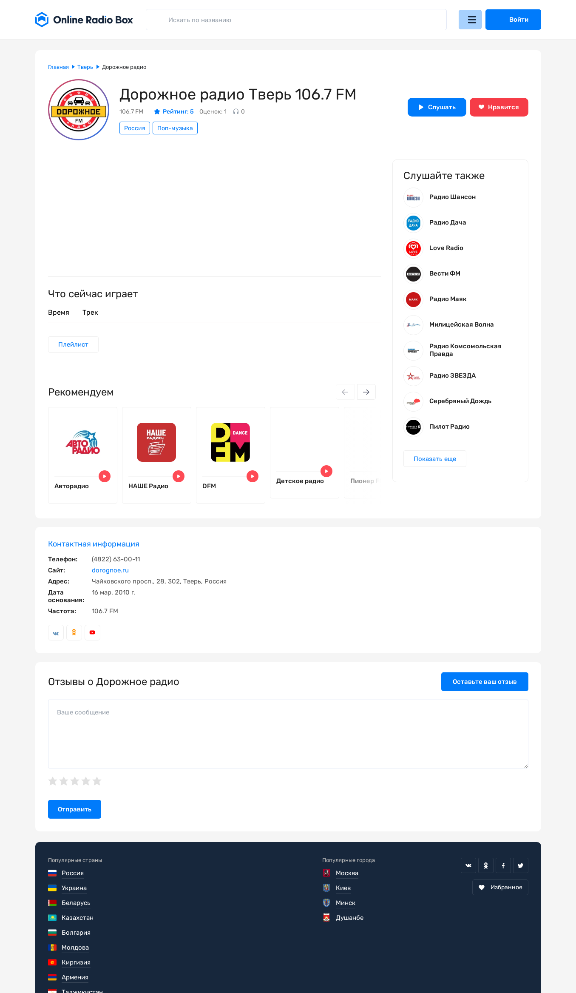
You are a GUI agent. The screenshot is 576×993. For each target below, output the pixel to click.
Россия (134, 128)
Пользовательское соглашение (96, 967)
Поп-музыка (175, 128)
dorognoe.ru (110, 574)
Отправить (74, 813)
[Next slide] (366, 393)
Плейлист (74, 345)
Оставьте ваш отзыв (485, 685)
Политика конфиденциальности (212, 967)
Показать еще (435, 461)
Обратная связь (305, 967)
